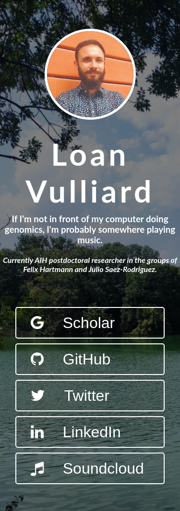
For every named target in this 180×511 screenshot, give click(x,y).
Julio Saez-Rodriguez (122, 268)
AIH (41, 259)
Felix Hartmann (48, 268)
